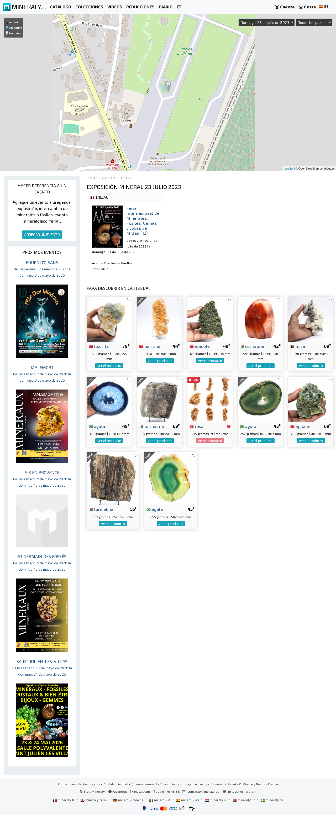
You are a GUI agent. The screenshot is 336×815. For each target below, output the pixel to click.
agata (97, 426)
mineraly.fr (64, 800)
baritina (149, 346)
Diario (95, 178)
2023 (108, 178)
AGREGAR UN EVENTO (42, 234)
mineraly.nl (216, 800)
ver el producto (109, 366)
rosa (196, 426)
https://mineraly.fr (242, 791)
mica (297, 346)
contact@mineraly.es (203, 791)
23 (130, 178)
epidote (200, 346)
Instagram (140, 791)
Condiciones (67, 784)
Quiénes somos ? (144, 784)
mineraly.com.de (128, 800)
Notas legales (89, 784)
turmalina (151, 426)
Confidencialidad (116, 784)
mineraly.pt (244, 800)
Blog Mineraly (92, 791)
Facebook (117, 791)
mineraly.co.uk (94, 800)
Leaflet (289, 168)
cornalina (252, 346)
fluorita (99, 346)
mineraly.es (188, 800)
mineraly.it (160, 800)
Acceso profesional (209, 784)
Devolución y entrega (176, 784)
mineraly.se (272, 800)
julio (121, 178)
